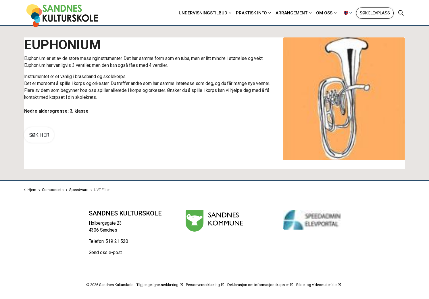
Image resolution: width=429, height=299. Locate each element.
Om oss (324, 13)
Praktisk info (251, 13)
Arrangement (291, 13)
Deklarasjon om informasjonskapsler (260, 285)
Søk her (39, 135)
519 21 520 (116, 241)
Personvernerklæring (205, 285)
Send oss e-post (105, 252)
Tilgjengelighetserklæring (159, 285)
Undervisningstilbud (203, 13)
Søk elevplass (374, 13)
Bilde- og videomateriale (318, 285)
